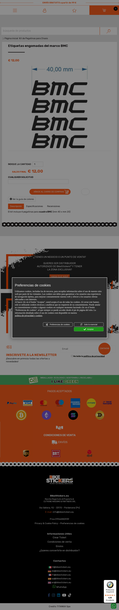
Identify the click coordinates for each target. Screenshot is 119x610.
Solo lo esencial (88, 324)
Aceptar (89, 329)
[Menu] (114, 581)
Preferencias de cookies (58, 324)
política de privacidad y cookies (28, 315)
